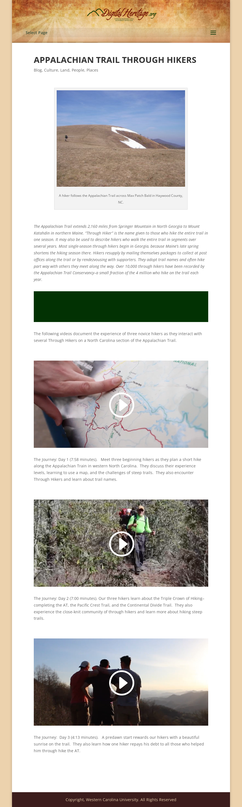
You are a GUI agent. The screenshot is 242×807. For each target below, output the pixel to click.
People (78, 70)
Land (65, 70)
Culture (51, 70)
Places (92, 70)
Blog (38, 70)
